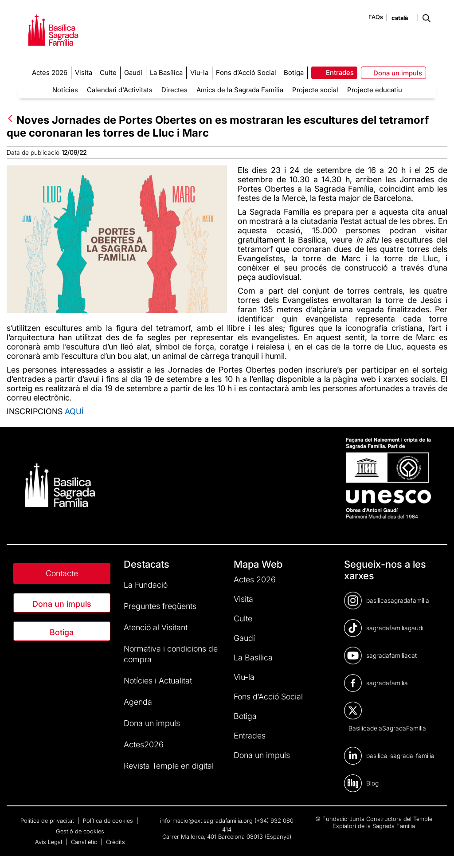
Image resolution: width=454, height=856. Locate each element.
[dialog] (437, 838)
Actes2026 (144, 744)
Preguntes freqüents (160, 606)
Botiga (62, 632)
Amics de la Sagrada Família (239, 90)
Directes (174, 90)
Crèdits (115, 841)
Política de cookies (109, 820)
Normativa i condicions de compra (171, 654)
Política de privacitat (48, 820)
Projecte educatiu (374, 90)
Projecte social (315, 90)
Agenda (138, 702)
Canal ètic (85, 841)
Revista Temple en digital (169, 765)
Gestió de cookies (80, 831)
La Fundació (146, 584)
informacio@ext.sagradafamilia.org (206, 820)
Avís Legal (49, 841)
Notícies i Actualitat (158, 680)
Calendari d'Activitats (120, 90)
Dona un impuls (61, 604)
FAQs (375, 16)
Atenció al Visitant (156, 627)
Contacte (62, 573)
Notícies (65, 90)
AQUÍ (74, 411)
